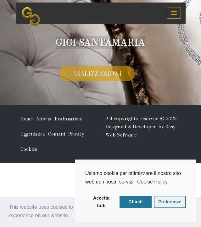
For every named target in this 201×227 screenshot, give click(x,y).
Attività (44, 118)
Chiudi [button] (136, 201)
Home (26, 118)
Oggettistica (32, 134)
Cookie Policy (152, 181)
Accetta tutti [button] (101, 201)
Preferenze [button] (169, 201)
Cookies (28, 149)
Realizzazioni (97, 74)
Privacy (76, 134)
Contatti (56, 134)
